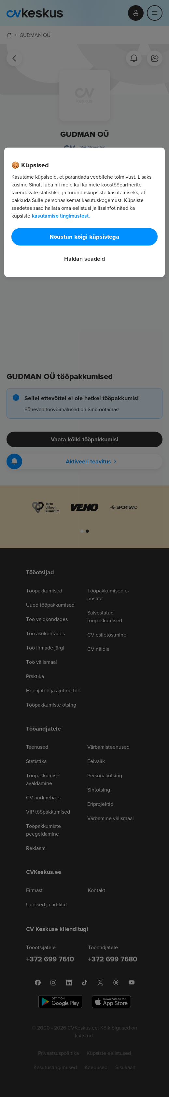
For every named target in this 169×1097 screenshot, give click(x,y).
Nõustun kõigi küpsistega (84, 237)
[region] (84, 212)
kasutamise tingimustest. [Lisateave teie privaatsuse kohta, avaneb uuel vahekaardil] (61, 216)
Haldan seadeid (84, 259)
